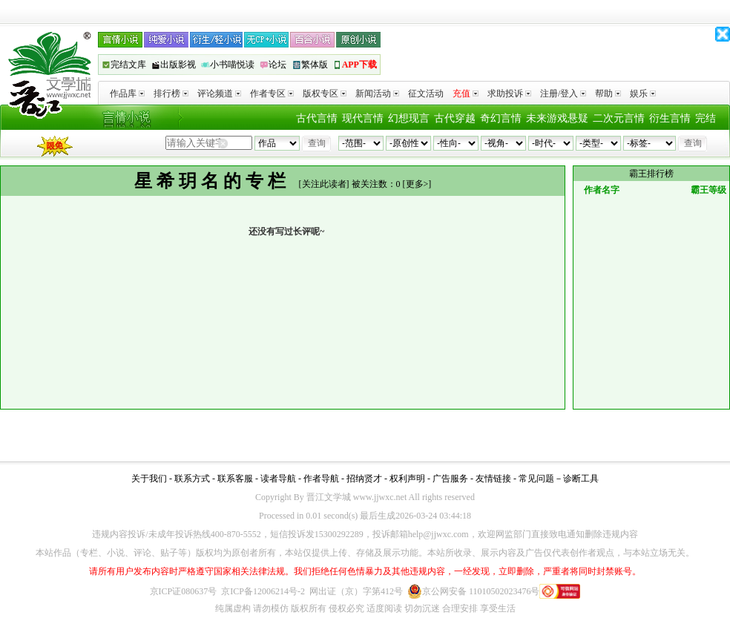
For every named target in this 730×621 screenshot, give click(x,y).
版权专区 (324, 93)
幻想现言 (409, 118)
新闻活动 (377, 93)
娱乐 (643, 93)
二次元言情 (619, 118)
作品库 (127, 93)
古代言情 (317, 118)
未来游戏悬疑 (557, 118)
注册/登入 (563, 93)
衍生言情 (670, 118)
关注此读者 (324, 184)
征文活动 (426, 93)
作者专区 (272, 93)
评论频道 (219, 93)
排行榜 (171, 93)
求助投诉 (509, 93)
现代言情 (363, 118)
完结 (705, 118)
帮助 (608, 93)
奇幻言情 (501, 118)
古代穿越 (455, 118)
